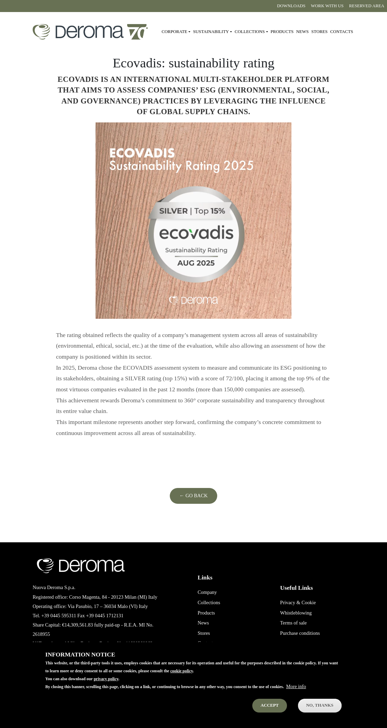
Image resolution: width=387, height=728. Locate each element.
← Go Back (193, 495)
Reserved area (366, 5)
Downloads (291, 5)
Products (282, 31)
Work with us (327, 5)
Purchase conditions (300, 633)
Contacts (341, 31)
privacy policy (106, 685)
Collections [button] (250, 31)
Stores (319, 31)
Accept (270, 712)
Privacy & (290, 602)
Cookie (308, 602)
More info (296, 693)
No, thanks (319, 712)
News (302, 31)
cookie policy (181, 677)
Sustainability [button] (211, 31)
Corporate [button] (174, 31)
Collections (209, 602)
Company (207, 592)
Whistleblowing (296, 613)
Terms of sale (293, 623)
